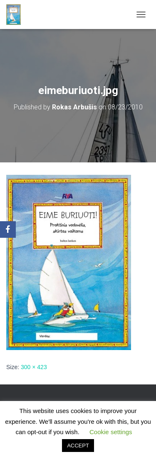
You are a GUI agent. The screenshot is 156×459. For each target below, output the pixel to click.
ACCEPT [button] (78, 445)
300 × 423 (34, 367)
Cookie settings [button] (110, 431)
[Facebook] (8, 229)
